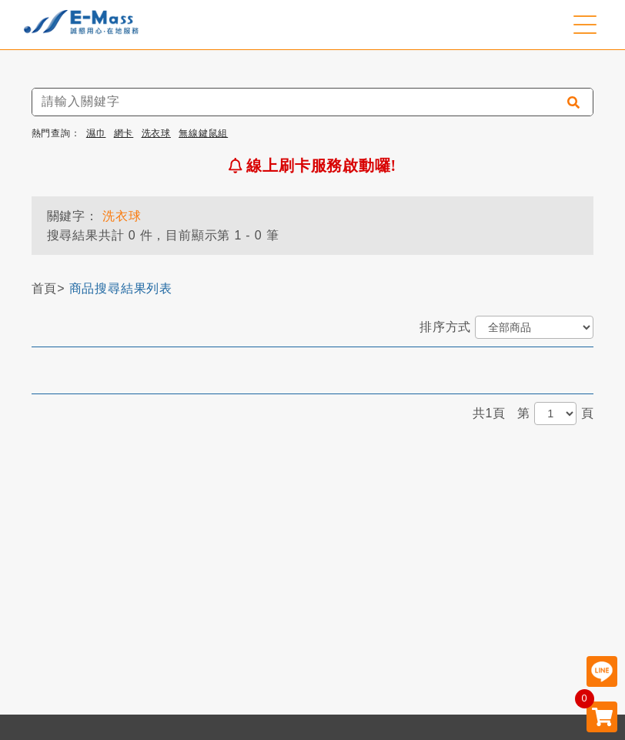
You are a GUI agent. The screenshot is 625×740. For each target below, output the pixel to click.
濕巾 (96, 133)
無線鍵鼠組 (203, 133)
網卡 (124, 133)
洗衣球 (156, 133)
